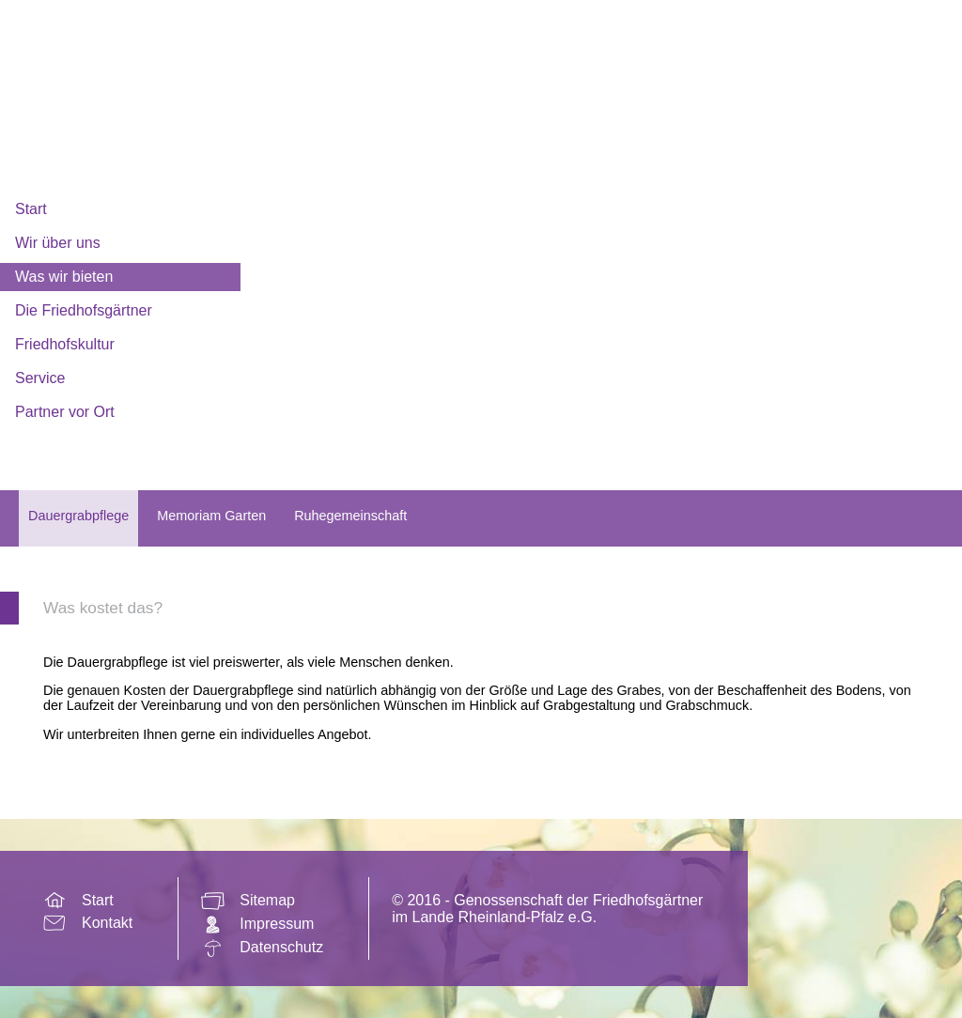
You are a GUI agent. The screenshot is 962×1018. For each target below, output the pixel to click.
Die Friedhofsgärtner (83, 310)
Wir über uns (58, 243)
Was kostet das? (103, 607)
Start (31, 209)
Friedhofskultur (65, 344)
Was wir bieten (64, 277)
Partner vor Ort (65, 412)
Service (40, 378)
